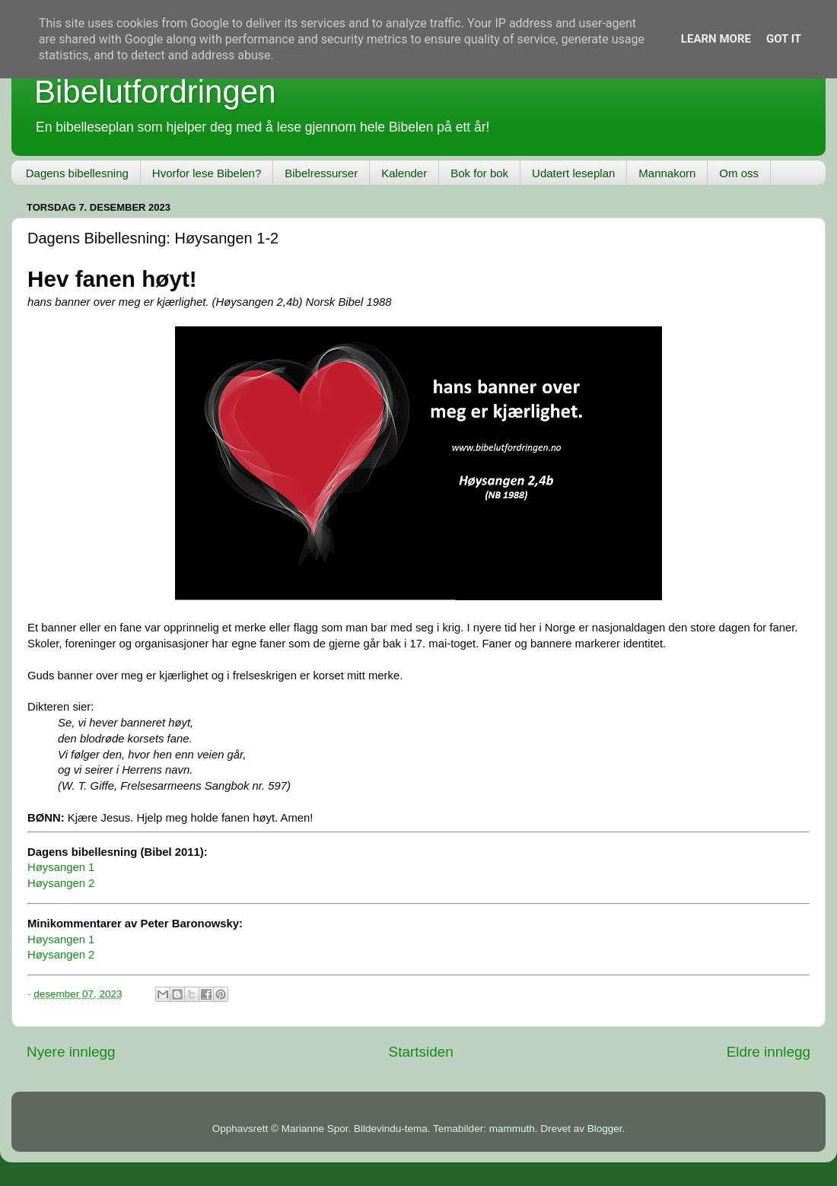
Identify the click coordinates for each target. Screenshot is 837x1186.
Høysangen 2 (60, 883)
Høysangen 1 (60, 867)
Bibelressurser (321, 173)
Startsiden (421, 1052)
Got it (783, 39)
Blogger (604, 1128)
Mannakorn (666, 173)
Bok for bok (479, 173)
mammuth (512, 1128)
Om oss (739, 173)
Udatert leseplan (573, 173)
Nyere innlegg (71, 1052)
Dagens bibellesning (77, 173)
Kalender (404, 173)
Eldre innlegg (768, 1052)
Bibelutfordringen (155, 92)
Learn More (716, 39)
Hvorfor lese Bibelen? (206, 173)
